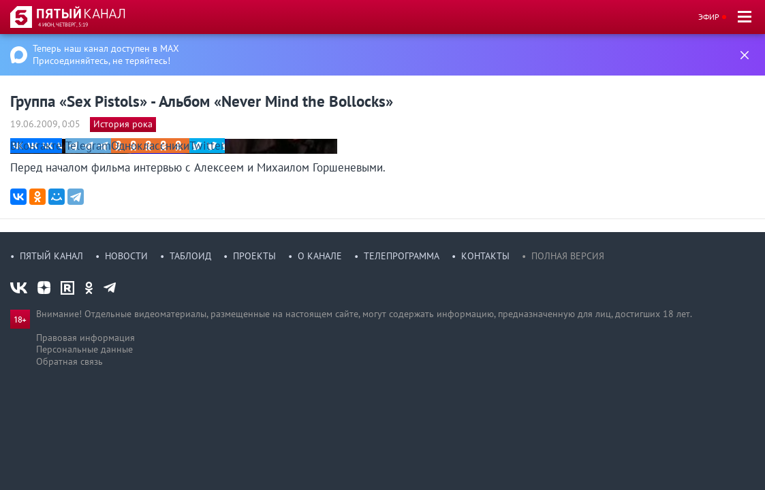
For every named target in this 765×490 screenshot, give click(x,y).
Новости (126, 256)
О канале (320, 256)
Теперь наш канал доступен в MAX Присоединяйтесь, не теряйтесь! (106, 54)
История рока (123, 124)
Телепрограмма (401, 256)
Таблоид (190, 256)
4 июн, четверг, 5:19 (63, 24)
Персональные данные (84, 349)
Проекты (254, 256)
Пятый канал (51, 256)
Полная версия (567, 256)
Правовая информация (85, 337)
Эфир (708, 17)
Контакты (485, 256)
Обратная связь (69, 361)
